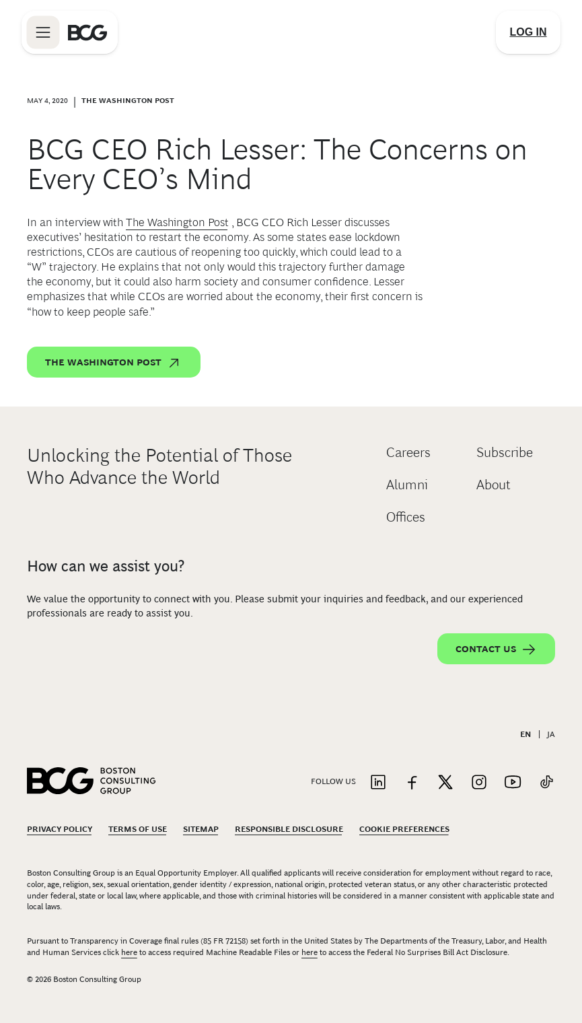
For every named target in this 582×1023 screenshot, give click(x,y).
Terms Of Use (137, 829)
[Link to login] (528, 32)
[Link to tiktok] (546, 783)
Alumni (407, 484)
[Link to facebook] (412, 783)
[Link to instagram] (479, 783)
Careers (408, 452)
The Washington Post (177, 222)
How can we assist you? (105, 566)
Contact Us (496, 649)
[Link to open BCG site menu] (43, 32)
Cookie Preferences (404, 829)
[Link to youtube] (512, 783)
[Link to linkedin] (378, 783)
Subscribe (504, 452)
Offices (405, 516)
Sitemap (201, 829)
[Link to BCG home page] (87, 32)
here (129, 952)
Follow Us (333, 781)
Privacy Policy (59, 829)
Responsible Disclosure (289, 829)
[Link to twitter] (445, 783)
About (493, 484)
